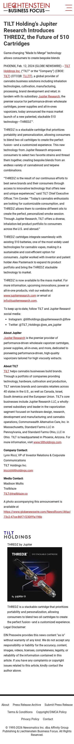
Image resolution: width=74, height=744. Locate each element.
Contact (48, 719)
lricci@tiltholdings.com (18, 470)
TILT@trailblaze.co (16, 493)
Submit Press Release (59, 705)
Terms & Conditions (20, 712)
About (5, 705)
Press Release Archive (27, 705)
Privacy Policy (30, 719)
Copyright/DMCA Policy (51, 712)
